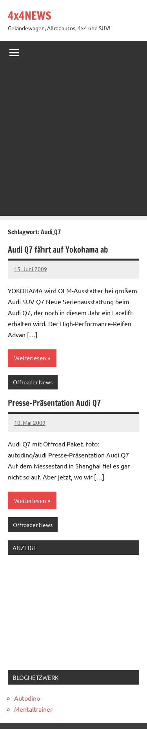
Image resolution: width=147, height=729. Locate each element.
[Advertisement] (73, 142)
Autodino (27, 698)
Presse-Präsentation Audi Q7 (54, 403)
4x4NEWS (29, 15)
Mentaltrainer (33, 709)
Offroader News (33, 382)
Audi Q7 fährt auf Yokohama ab (58, 249)
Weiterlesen (30, 358)
